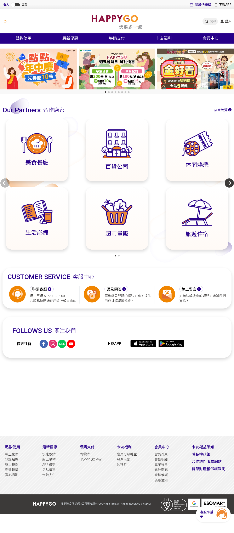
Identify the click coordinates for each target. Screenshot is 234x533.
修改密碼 (161, 470)
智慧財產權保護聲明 (208, 469)
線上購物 (49, 459)
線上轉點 (11, 465)
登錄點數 (11, 459)
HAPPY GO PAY (91, 459)
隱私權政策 (201, 454)
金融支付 (49, 475)
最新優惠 (49, 447)
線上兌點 (11, 454)
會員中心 (161, 447)
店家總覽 (221, 110)
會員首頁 (161, 454)
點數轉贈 (11, 470)
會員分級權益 (127, 454)
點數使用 (12, 447)
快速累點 (49, 454)
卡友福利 (124, 447)
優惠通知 (161, 480)
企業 (24, 4)
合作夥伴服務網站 (207, 461)
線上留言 (189, 289)
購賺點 (85, 454)
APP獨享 (48, 465)
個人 (6, 4)
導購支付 (87, 447)
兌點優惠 (49, 470)
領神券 (122, 465)
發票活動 (123, 459)
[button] (105, 92)
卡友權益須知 (203, 447)
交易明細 (161, 459)
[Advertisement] (117, 397)
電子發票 (161, 465)
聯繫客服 (39, 289)
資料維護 (161, 475)
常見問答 (114, 289)
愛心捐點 (11, 475)
